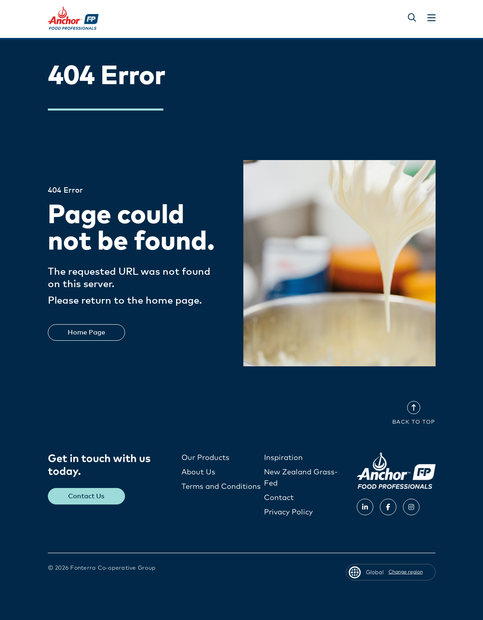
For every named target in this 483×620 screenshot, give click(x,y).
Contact (279, 498)
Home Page (86, 332)
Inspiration (283, 458)
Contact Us (86, 496)
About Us (198, 472)
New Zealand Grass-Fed (301, 478)
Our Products (205, 458)
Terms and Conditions (221, 486)
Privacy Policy (288, 512)
